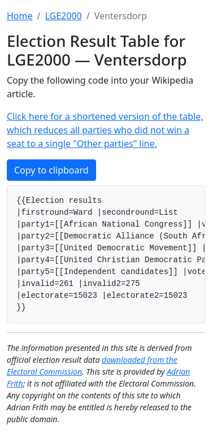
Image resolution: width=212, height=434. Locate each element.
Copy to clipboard (51, 170)
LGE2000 (63, 16)
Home (20, 16)
